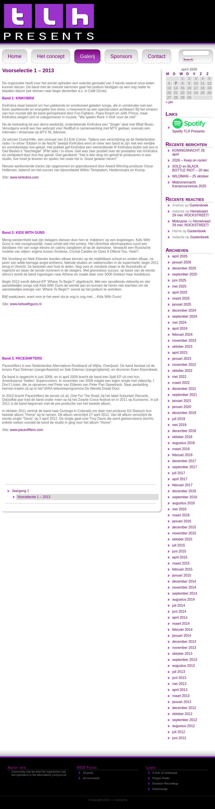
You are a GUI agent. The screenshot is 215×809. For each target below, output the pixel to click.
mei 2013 (179, 684)
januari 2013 (181, 702)
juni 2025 (179, 280)
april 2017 (179, 479)
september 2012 (184, 720)
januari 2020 (181, 407)
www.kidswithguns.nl (25, 304)
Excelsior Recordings (165, 783)
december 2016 (184, 491)
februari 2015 (182, 569)
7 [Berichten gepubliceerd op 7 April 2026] (176, 83)
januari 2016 (181, 521)
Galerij (87, 56)
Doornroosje (159, 789)
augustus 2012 (183, 726)
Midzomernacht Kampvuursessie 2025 (189, 184)
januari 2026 (181, 262)
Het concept (50, 56)
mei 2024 (179, 322)
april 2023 (179, 352)
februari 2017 (182, 485)
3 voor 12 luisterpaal (164, 772)
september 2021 (184, 395)
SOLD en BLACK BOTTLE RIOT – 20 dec (190, 168)
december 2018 (184, 431)
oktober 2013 (182, 653)
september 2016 (184, 497)
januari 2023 (181, 358)
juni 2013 (179, 678)
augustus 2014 (183, 599)
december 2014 (184, 581)
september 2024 (184, 316)
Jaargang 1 (20, 491)
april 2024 (179, 328)
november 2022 (184, 364)
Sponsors (121, 56)
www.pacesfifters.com (26, 430)
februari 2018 (182, 455)
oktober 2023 (182, 346)
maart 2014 (181, 623)
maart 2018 (181, 449)
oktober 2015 (182, 539)
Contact (157, 56)
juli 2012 (178, 732)
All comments (91, 778)
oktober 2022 (182, 370)
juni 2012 (179, 738)
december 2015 (184, 527)
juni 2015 (179, 551)
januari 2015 (181, 575)
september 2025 (184, 274)
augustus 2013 (183, 666)
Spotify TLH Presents (189, 129)
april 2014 (179, 617)
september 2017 (184, 467)
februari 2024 (182, 334)
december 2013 (184, 641)
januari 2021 (181, 401)
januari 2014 (181, 635)
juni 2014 (179, 611)
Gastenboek (199, 205)
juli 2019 (178, 419)
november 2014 (184, 587)
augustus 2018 (183, 443)
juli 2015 (178, 545)
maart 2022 (181, 383)
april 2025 (179, 292)
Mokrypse (179, 221)
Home (15, 56)
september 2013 (184, 659)
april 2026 (179, 256)
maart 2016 (181, 515)
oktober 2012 (182, 714)
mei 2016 (179, 509)
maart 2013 (181, 696)
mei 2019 (179, 425)
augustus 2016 (183, 503)
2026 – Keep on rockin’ (189, 160)
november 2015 (184, 533)
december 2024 (184, 310)
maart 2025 (181, 298)
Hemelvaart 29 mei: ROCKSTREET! (190, 213)
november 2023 (184, 340)
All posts (88, 772)
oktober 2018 (182, 437)
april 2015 (179, 557)
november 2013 (184, 647)
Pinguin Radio (161, 778)
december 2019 (184, 413)
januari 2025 (181, 304)
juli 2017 (178, 473)
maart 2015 (181, 563)
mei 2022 (179, 376)
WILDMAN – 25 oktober (190, 176)
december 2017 (184, 461)
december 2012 (184, 708)
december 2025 (184, 268)
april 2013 (179, 690)
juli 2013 (178, 672)
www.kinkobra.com (24, 177)
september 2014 (184, 593)
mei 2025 (179, 286)
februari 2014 (182, 629)
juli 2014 (178, 605)
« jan (169, 102)
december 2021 (184, 389)
